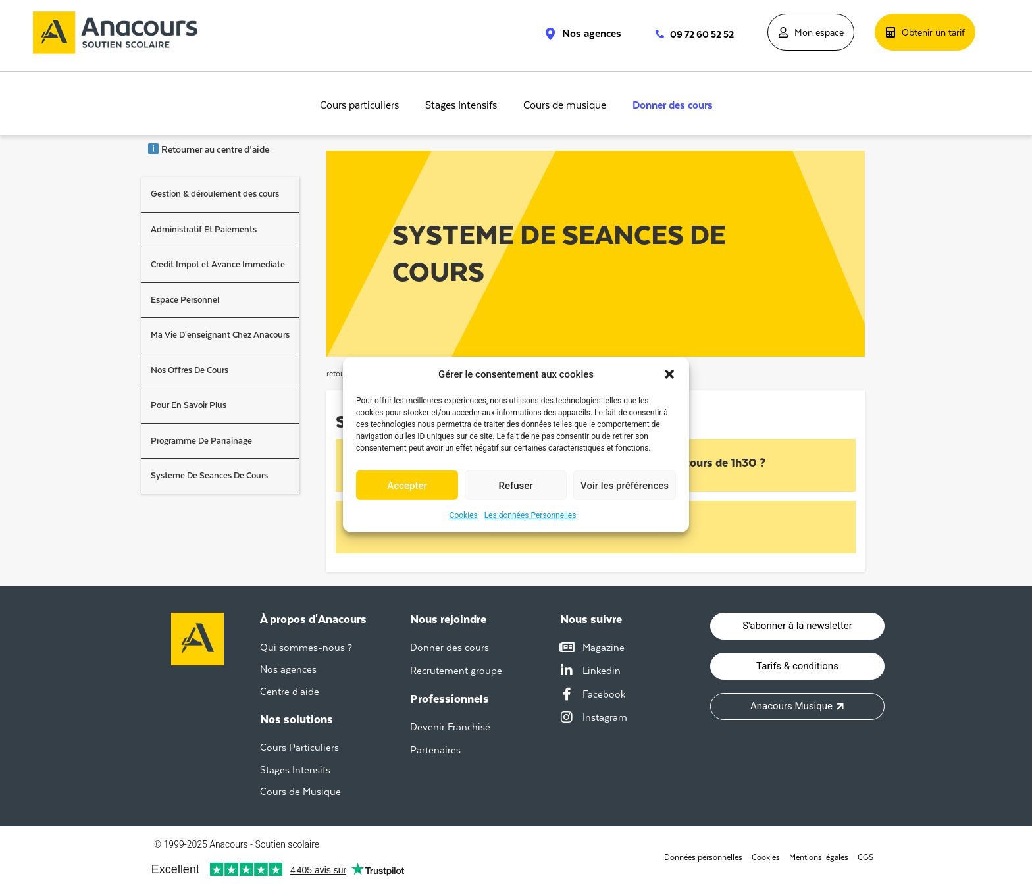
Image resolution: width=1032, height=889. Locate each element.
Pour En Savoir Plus (188, 405)
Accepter (406, 485)
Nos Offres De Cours (189, 370)
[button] (669, 374)
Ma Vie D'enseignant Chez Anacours (220, 335)
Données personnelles (703, 857)
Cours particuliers (359, 105)
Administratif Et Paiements (204, 229)
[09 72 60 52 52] (653, 33)
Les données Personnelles (530, 515)
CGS (865, 857)
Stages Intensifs (461, 105)
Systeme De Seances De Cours (209, 475)
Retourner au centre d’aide (208, 149)
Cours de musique (564, 105)
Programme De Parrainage (201, 440)
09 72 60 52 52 (702, 34)
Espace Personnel (185, 300)
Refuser (515, 485)
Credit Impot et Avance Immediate (218, 264)
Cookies (464, 515)
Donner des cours (672, 105)
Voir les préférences (624, 485)
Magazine (603, 647)
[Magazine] (566, 647)
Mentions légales (818, 857)
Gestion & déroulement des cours (215, 194)
